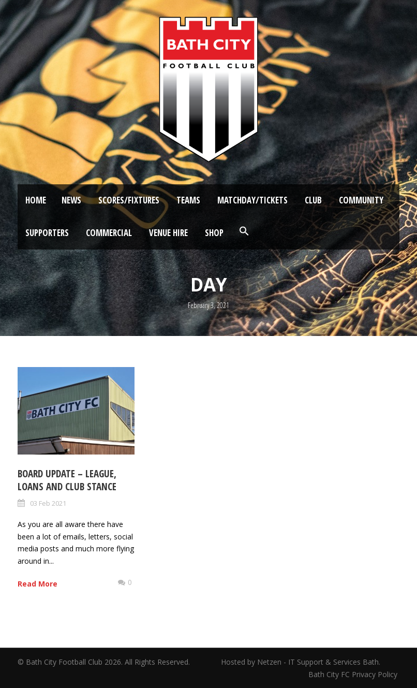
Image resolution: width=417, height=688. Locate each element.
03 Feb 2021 (48, 503)
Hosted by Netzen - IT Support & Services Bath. (300, 662)
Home (35, 200)
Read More (37, 584)
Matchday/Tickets (252, 200)
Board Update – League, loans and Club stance (67, 480)
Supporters (47, 233)
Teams (188, 200)
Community (361, 200)
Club (313, 200)
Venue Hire (168, 233)
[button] (244, 231)
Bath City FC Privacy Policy (353, 674)
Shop (214, 233)
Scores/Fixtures (128, 200)
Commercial (109, 233)
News (71, 200)
